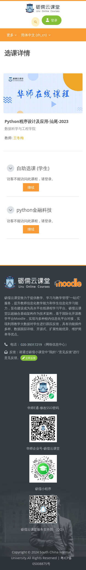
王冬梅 (18, 137)
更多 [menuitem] (10, 35)
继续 (31, 187)
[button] (10, 168)
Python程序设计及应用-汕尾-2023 (36, 121)
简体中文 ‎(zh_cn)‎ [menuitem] (34, 35)
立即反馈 (29, 358)
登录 (51, 20)
